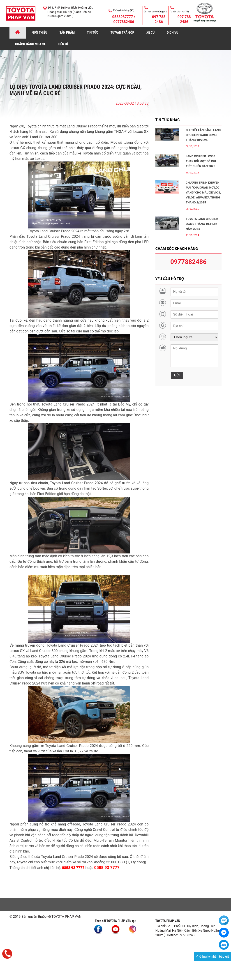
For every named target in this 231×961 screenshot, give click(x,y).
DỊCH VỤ (172, 32)
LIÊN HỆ (63, 44)
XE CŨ (150, 32)
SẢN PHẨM (67, 32)
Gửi (177, 375)
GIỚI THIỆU (39, 32)
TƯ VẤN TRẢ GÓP (122, 32)
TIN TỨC (92, 32)
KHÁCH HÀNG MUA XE (30, 44)
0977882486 (188, 261)
